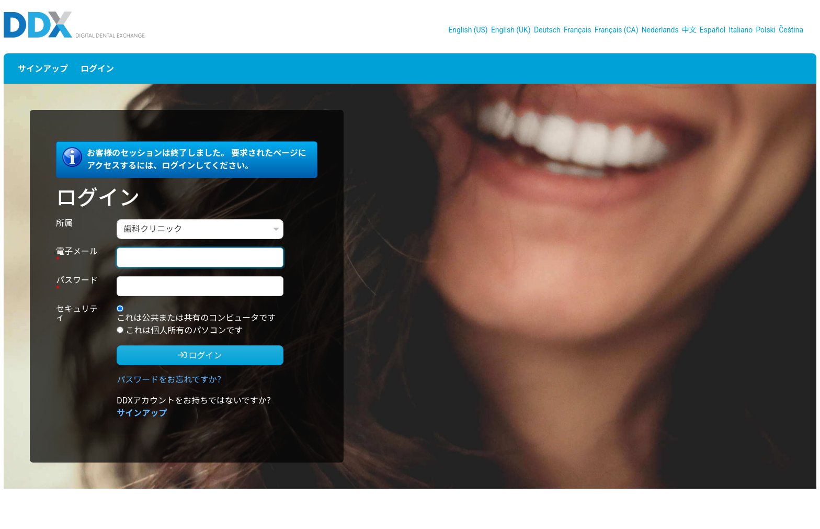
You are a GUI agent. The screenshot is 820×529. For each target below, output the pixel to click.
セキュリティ (77, 313)
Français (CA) (617, 30)
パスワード (77, 285)
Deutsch (547, 30)
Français (577, 30)
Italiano (740, 30)
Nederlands (660, 30)
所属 (64, 223)
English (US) (467, 30)
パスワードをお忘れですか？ (171, 380)
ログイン (97, 69)
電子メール (77, 256)
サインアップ (43, 69)
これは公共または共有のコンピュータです (196, 318)
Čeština (791, 30)
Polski (766, 30)
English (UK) (511, 30)
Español (712, 30)
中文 (689, 30)
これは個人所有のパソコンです (184, 330)
